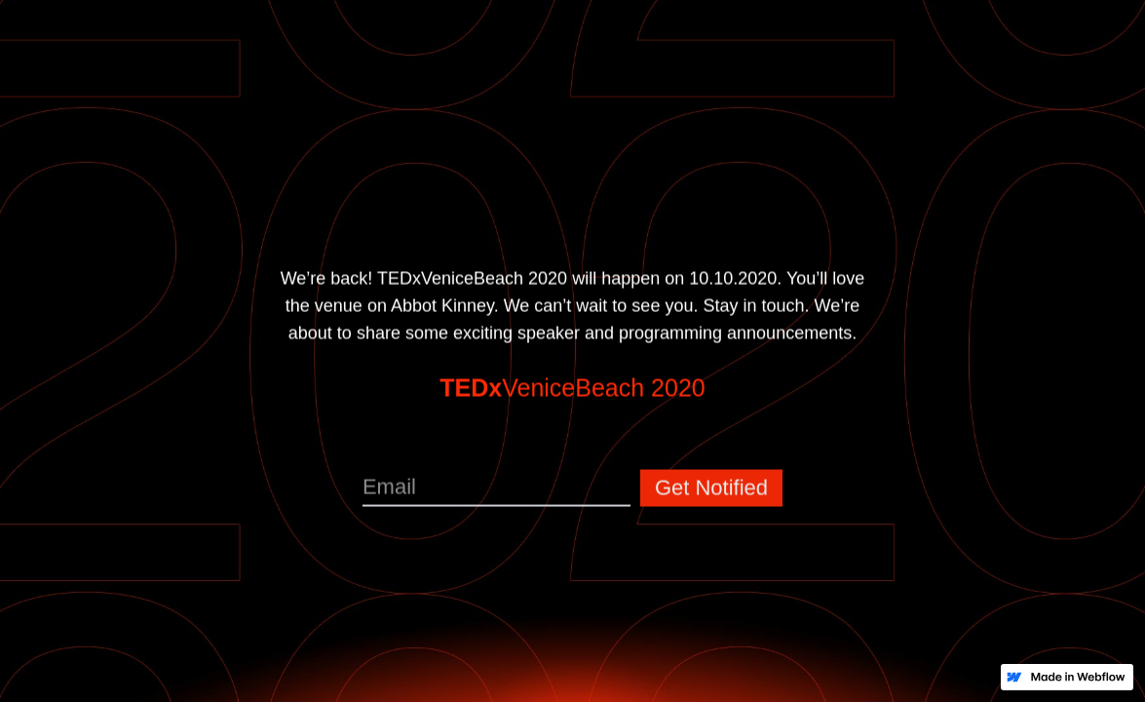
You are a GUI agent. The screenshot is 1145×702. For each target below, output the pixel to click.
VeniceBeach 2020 (572, 391)
